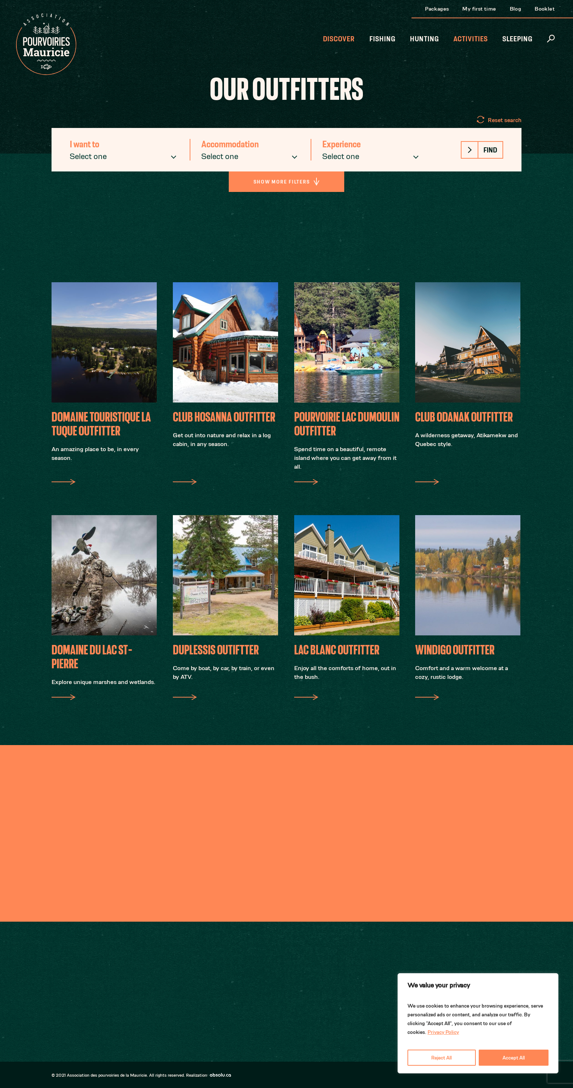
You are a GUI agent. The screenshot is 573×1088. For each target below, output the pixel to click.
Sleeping (517, 39)
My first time (479, 8)
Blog (515, 8)
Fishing (382, 39)
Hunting (424, 39)
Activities (471, 39)
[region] (478, 1023)
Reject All (441, 1058)
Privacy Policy (443, 1032)
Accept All (513, 1058)
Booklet (545, 8)
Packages (437, 8)
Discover (339, 39)
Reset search (504, 120)
